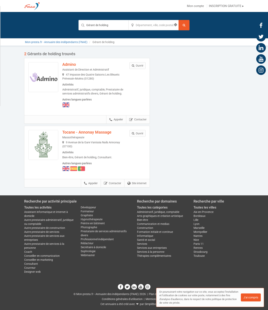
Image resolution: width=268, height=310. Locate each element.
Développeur (88, 207)
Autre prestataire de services (41, 231)
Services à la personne (150, 251)
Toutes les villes (205, 207)
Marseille (199, 227)
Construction (145, 227)
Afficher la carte (199, 108)
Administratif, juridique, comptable (158, 212)
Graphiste (87, 215)
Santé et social (146, 239)
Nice (196, 239)
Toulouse (199, 255)
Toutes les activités (38, 207)
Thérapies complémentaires (154, 255)
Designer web (32, 271)
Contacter (138, 119)
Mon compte (195, 6)
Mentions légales (156, 299)
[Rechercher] (184, 25)
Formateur (87, 211)
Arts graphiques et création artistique (160, 215)
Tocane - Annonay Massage (86, 132)
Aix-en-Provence (203, 212)
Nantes (198, 235)
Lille (196, 219)
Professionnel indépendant (97, 239)
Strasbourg (200, 251)
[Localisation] (154, 25)
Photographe (89, 227)
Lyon (197, 223)
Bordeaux (199, 215)
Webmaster (88, 255)
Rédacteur (87, 243)
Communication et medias (153, 223)
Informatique (145, 235)
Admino (69, 64)
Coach (28, 251)
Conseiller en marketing (38, 259)
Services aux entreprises (152, 247)
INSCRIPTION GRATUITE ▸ (226, 6)
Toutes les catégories (152, 207)
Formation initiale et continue (155, 231)
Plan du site (156, 294)
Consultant (31, 263)
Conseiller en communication (42, 255)
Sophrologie (88, 251)
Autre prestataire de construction (44, 227)
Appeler (116, 119)
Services (142, 243)
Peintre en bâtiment (93, 223)
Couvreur (30, 267)
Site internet (137, 183)
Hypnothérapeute (91, 219)
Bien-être (142, 219)
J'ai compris (250, 297)
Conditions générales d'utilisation (122, 299)
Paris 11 (199, 243)
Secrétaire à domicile (93, 247)
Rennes (198, 247)
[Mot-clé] (103, 25)
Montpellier (200, 231)
